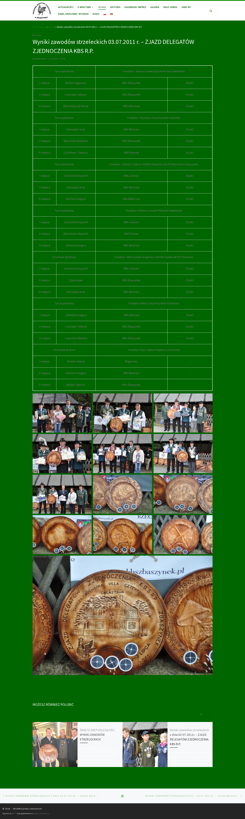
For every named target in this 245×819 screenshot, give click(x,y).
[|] (42, 10)
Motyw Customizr (41, 813)
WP (13, 813)
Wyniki (52, 26)
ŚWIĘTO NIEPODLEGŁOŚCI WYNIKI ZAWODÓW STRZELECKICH (97, 734)
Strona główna (40, 26)
